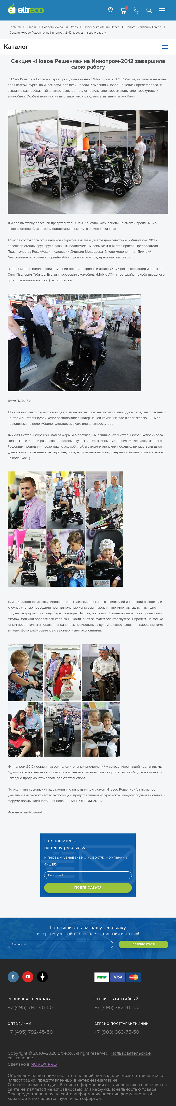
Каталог (86, 47)
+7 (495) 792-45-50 (30, 1007)
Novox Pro (44, 1064)
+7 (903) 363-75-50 (117, 1032)
